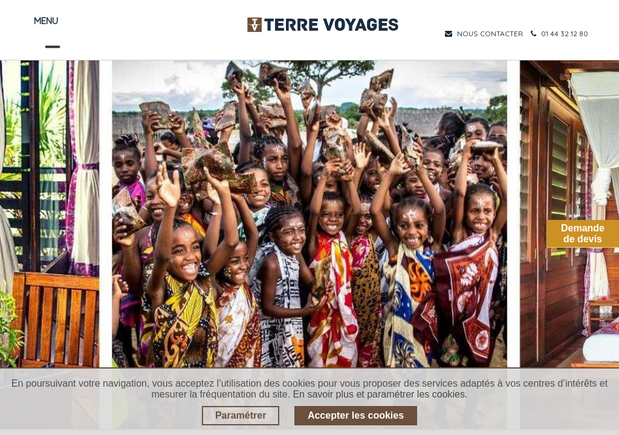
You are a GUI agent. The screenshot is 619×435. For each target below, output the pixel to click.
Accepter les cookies (356, 415)
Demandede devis (582, 233)
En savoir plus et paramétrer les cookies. (380, 394)
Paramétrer (241, 415)
